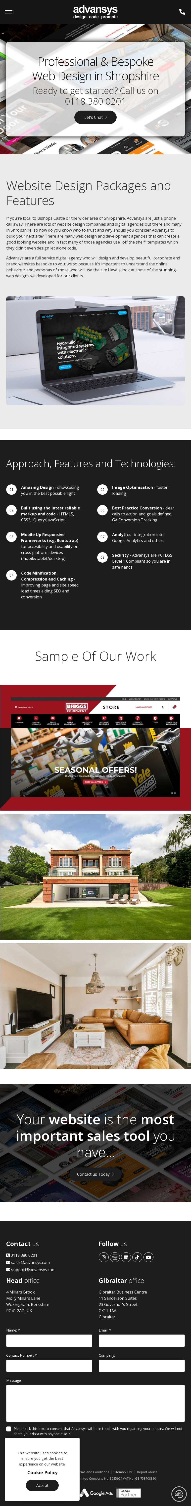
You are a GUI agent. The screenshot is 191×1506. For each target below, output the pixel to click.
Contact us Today (93, 1174)
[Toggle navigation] (9, 12)
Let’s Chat (93, 117)
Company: (107, 1355)
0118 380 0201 (95, 101)
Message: (14, 1380)
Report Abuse (147, 1472)
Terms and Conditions (92, 1472)
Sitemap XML (123, 1472)
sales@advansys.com (28, 1262)
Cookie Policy (42, 1472)
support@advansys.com (30, 1269)
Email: (105, 1330)
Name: (13, 1330)
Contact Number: (21, 1355)
